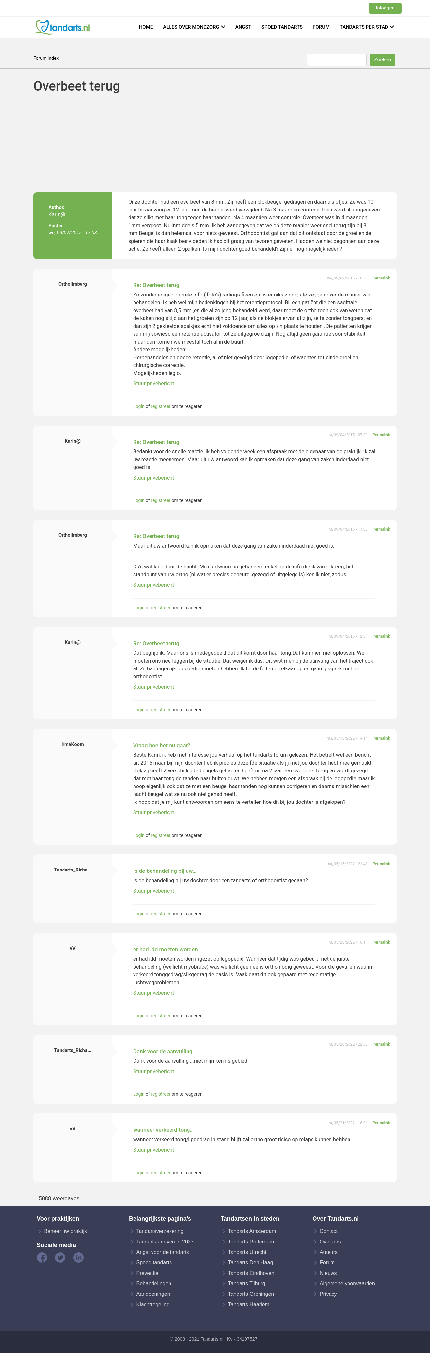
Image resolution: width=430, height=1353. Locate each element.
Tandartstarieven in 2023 (164, 1241)
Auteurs (329, 1252)
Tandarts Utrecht (247, 1252)
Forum (321, 27)
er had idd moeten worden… (167, 949)
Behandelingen (153, 1283)
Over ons (330, 1241)
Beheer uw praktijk (65, 1231)
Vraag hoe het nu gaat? (161, 745)
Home (146, 27)
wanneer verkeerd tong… (163, 1129)
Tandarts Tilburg (246, 1283)
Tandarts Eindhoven (251, 1273)
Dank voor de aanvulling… (164, 1051)
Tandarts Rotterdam (251, 1241)
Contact (329, 1231)
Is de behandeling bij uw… (165, 871)
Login (139, 406)
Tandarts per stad (364, 27)
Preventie (147, 1273)
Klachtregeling (152, 1304)
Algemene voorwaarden (347, 1283)
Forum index (46, 58)
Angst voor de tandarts (162, 1252)
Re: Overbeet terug (156, 285)
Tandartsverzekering (159, 1231)
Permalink (381, 278)
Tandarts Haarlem (248, 1304)
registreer (160, 406)
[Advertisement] (229, 143)
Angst (243, 27)
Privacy (328, 1294)
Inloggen (385, 8)
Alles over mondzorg (191, 27)
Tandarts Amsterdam (252, 1231)
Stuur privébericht (153, 384)
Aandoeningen (153, 1294)
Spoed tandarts (282, 27)
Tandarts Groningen (251, 1294)
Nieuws (328, 1273)
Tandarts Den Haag (250, 1262)
